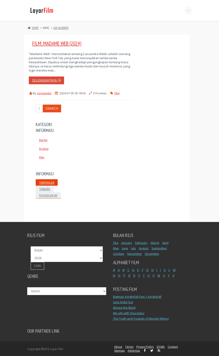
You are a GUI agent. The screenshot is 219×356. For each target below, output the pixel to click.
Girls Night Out (123, 302)
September (159, 248)
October (118, 254)
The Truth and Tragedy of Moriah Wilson (141, 318)
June (125, 248)
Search (52, 108)
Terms (129, 347)
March (155, 243)
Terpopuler (46, 183)
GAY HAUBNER (60, 28)
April (165, 243)
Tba (115, 243)
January (126, 243)
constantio (44, 93)
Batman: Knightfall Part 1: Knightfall (137, 297)
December (152, 254)
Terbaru (44, 189)
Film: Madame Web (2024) (56, 43)
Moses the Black (124, 308)
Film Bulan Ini (48, 195)
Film (117, 93)
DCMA (161, 347)
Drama (44, 149)
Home (35, 28)
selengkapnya (46, 80)
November (134, 254)
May (116, 248)
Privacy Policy (145, 347)
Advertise (134, 351)
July (133, 248)
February (141, 243)
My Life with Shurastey (128, 313)
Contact (173, 347)
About (118, 347)
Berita (43, 140)
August (144, 248)
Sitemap (119, 351)
